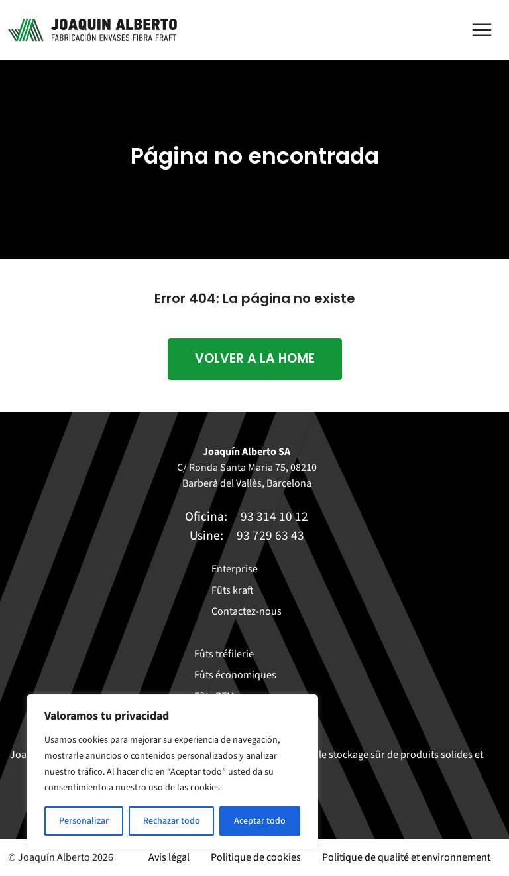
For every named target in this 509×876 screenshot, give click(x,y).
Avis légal (169, 857)
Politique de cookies (256, 857)
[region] (172, 771)
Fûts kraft (232, 590)
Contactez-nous (246, 611)
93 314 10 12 (274, 516)
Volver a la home (255, 358)
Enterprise (234, 569)
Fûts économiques (235, 675)
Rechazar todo (171, 821)
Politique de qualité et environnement (406, 857)
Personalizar (84, 821)
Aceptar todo (260, 821)
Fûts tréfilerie (224, 654)
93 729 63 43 (270, 536)
